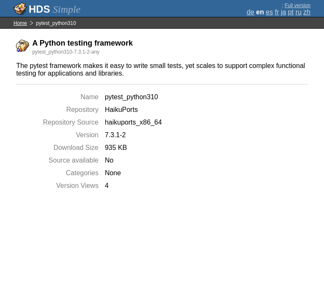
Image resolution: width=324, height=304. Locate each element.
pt (291, 12)
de (250, 12)
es (269, 12)
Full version (297, 5)
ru (298, 12)
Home (20, 23)
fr (277, 12)
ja (283, 12)
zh (306, 12)
